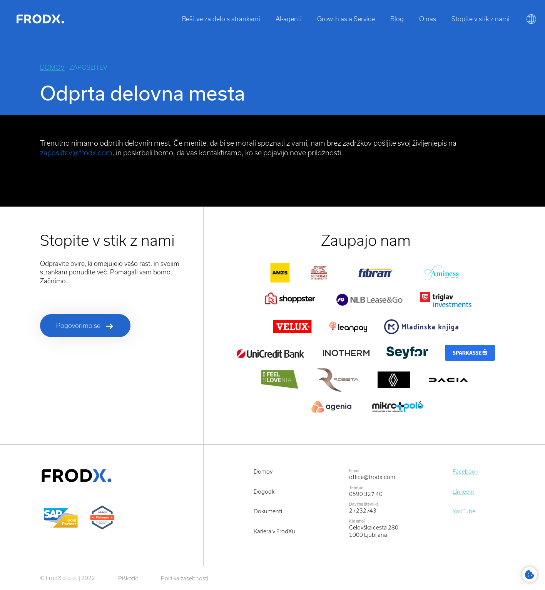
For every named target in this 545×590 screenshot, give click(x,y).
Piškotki (128, 578)
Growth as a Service (346, 18)
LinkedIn (463, 491)
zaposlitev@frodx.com (76, 152)
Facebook (465, 471)
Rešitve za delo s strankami (221, 18)
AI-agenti (289, 18)
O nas (427, 18)
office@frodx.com (372, 477)
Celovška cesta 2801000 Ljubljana (373, 531)
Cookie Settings (529, 574)
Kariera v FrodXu (274, 531)
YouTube (464, 511)
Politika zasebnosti (184, 578)
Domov (52, 67)
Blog (397, 18)
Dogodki (265, 491)
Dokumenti (268, 511)
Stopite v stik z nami (480, 18)
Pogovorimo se (78, 325)
